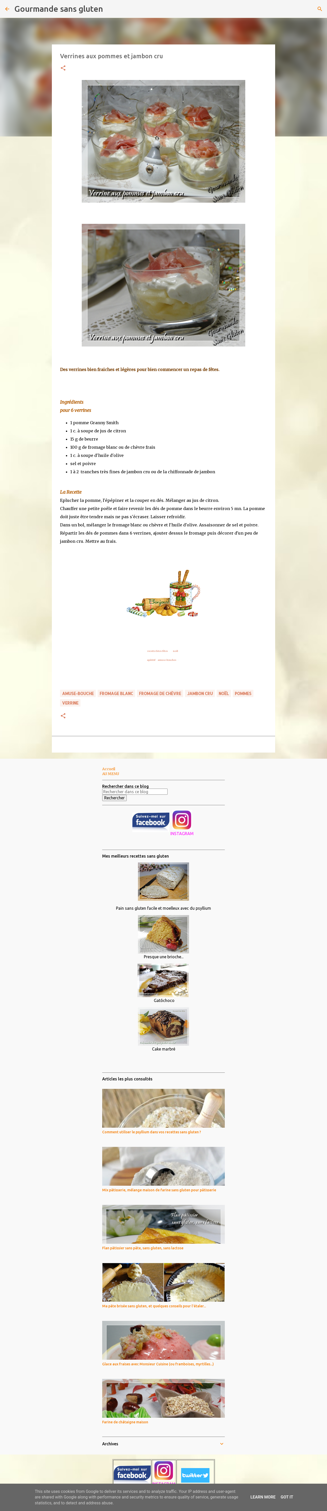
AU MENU (110, 773)
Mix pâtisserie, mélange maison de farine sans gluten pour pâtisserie (159, 1190)
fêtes (165, 651)
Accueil (108, 769)
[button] (63, 68)
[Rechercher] (110, 9)
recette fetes (154, 651)
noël (175, 651)
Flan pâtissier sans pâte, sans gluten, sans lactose (142, 1248)
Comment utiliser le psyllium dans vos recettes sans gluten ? (151, 1132)
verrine (70, 703)
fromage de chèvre (160, 693)
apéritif (151, 660)
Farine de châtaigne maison (125, 1422)
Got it (287, 1497)
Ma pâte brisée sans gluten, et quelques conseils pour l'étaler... (154, 1306)
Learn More (262, 1497)
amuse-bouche (78, 693)
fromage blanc (116, 693)
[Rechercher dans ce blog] (135, 792)
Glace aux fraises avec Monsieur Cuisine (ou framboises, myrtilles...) (158, 1364)
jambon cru (200, 693)
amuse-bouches (167, 660)
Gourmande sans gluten (58, 8)
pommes (243, 693)
